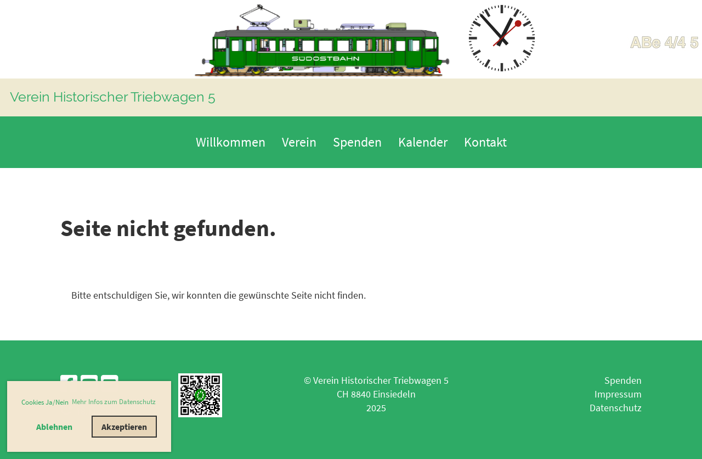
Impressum (618, 394)
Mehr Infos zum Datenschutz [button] (114, 401)
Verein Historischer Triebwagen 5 (113, 96)
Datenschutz (616, 407)
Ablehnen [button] (54, 426)
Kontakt (485, 141)
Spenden (357, 141)
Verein (299, 141)
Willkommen (230, 141)
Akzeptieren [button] (124, 426)
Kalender (423, 141)
